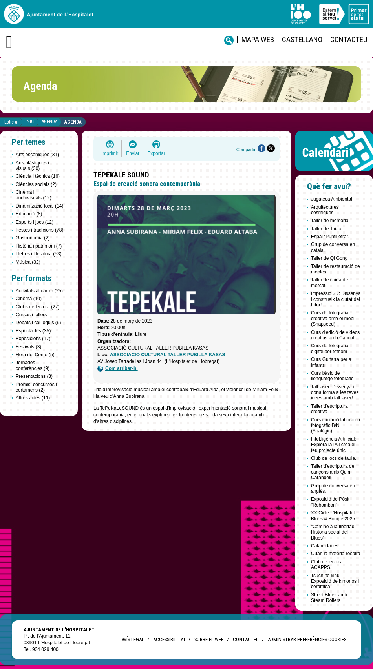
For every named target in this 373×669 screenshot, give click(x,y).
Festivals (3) (28, 347)
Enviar (132, 153)
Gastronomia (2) (33, 238)
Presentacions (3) (34, 376)
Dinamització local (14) (39, 206)
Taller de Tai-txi (326, 229)
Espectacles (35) (33, 331)
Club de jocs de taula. (333, 458)
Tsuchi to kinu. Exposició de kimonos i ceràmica (335, 581)
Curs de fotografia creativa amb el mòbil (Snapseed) (333, 318)
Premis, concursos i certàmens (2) (36, 387)
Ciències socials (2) (36, 184)
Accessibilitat (169, 639)
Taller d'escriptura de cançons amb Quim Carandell (332, 471)
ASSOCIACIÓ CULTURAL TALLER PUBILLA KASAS (167, 354)
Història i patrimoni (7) (39, 246)
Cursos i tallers (31, 314)
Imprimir (109, 153)
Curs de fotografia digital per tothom (329, 348)
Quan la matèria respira (335, 553)
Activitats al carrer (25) (39, 290)
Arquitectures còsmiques (325, 209)
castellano (302, 39)
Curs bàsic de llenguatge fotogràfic (332, 375)
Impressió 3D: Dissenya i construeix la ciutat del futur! (336, 299)
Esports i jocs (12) (34, 222)
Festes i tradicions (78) (39, 230)
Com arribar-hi (117, 369)
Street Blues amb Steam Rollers (329, 597)
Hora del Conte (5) (35, 354)
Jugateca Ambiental (331, 199)
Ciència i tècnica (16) (38, 176)
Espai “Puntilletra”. (330, 236)
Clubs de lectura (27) (37, 307)
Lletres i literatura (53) (39, 254)
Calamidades (324, 546)
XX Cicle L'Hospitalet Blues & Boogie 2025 (333, 515)
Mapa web (257, 39)
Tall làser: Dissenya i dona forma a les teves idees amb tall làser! (334, 392)
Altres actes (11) (33, 398)
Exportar (156, 153)
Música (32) (28, 262)
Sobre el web (209, 639)
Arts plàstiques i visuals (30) (32, 165)
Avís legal (132, 639)
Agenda (49, 121)
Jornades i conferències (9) (32, 365)
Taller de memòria (329, 220)
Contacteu (349, 39)
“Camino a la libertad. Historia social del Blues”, (333, 532)
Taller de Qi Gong (329, 258)
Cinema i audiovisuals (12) (33, 195)
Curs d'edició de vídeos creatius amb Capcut (335, 335)
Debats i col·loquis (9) (38, 322)
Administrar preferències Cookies (307, 639)
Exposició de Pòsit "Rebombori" (330, 501)
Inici (30, 121)
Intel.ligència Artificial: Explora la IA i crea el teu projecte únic (333, 444)
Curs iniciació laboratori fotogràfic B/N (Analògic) (335, 425)
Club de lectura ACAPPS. (327, 564)
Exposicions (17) (33, 338)
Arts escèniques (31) (37, 154)
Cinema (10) (29, 298)
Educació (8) (29, 214)
